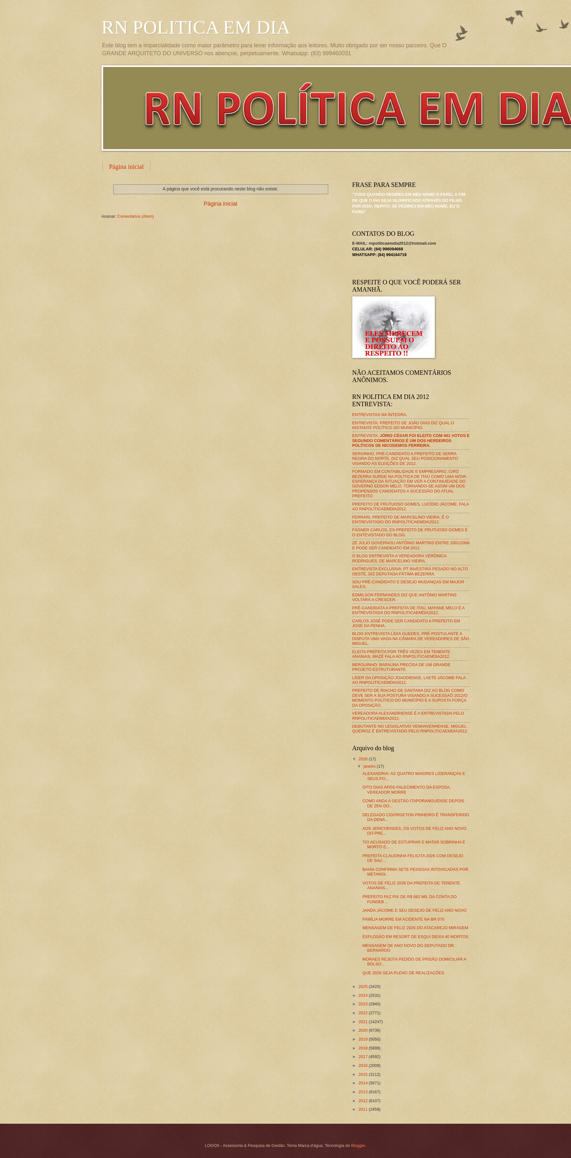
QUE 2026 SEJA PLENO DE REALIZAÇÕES (403, 972)
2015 (363, 1074)
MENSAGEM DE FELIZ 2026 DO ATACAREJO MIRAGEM (415, 927)
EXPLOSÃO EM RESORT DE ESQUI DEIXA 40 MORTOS (415, 936)
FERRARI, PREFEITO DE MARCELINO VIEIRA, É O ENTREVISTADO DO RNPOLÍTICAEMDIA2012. (400, 519)
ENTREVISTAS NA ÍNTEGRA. (380, 414)
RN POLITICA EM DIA (196, 27)
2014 (363, 1083)
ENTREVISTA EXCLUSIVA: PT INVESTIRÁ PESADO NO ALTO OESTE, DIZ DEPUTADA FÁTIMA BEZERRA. (410, 571)
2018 (363, 1048)
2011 (363, 1109)
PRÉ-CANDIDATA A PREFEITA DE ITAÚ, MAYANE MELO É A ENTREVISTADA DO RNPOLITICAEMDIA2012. (408, 610)
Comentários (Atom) (135, 216)
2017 (363, 1056)
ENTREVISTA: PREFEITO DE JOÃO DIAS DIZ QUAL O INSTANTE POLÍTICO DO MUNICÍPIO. (403, 425)
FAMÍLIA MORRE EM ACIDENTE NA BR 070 (403, 919)
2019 (363, 1039)
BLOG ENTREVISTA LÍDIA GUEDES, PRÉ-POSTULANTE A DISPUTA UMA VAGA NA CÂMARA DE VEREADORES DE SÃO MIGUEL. (410, 638)
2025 (363, 986)
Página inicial (126, 166)
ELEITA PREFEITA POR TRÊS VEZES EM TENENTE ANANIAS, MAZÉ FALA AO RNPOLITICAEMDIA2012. (401, 654)
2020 (363, 1030)
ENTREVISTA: (411, 440)
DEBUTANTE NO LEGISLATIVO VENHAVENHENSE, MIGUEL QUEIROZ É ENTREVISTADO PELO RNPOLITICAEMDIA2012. (410, 728)
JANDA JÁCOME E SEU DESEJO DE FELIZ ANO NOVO (414, 910)
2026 (363, 759)
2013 (363, 1091)
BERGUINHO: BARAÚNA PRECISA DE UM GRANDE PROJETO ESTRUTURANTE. (401, 667)
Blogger (358, 1145)
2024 (363, 995)
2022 (363, 1012)
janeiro (370, 766)
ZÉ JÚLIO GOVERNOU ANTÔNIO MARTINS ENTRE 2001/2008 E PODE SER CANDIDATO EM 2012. (411, 545)
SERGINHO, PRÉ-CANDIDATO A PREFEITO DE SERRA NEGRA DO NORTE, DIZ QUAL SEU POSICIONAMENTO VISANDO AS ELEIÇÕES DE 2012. (405, 458)
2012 (363, 1100)
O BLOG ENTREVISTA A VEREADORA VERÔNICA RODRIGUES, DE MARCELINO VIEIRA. (399, 558)
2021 (363, 1021)
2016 (363, 1065)
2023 (363, 1004)
